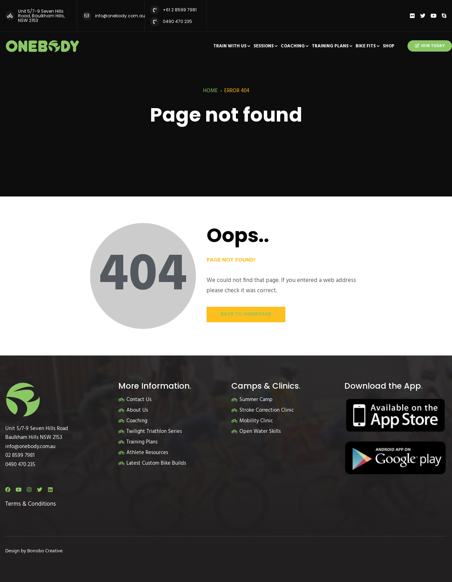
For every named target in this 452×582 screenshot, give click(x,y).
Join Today (430, 46)
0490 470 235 (177, 21)
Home (210, 91)
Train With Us (229, 46)
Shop (388, 46)
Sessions (264, 46)
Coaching (293, 46)
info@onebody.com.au (120, 16)
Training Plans (330, 46)
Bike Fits (366, 46)
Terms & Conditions (30, 504)
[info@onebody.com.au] (86, 15)
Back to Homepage (246, 314)
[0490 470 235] (154, 21)
